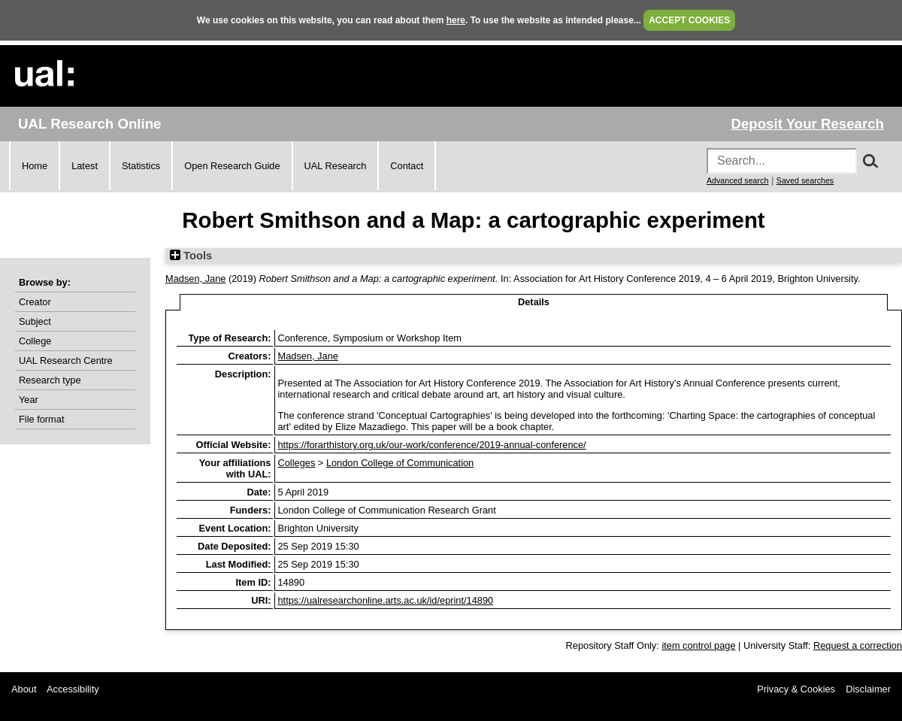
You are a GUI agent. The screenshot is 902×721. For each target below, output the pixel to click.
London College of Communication (400, 462)
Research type (50, 380)
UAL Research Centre (66, 360)
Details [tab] (533, 301)
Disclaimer (868, 689)
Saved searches (805, 180)
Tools (191, 256)
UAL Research (335, 165)
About (23, 689)
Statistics (141, 165)
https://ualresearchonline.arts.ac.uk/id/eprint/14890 (385, 600)
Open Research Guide (232, 165)
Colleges (296, 462)
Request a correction (857, 645)
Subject (35, 321)
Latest (84, 165)
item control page (698, 645)
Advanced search (737, 180)
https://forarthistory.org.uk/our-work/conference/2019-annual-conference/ (431, 444)
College (35, 341)
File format (41, 419)
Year (28, 399)
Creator (35, 301)
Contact (406, 165)
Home (34, 165)
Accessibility (73, 689)
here (455, 20)
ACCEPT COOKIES (689, 20)
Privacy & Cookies (796, 689)
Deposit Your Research (807, 124)
